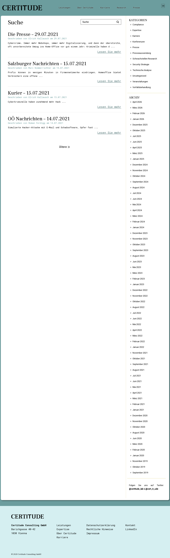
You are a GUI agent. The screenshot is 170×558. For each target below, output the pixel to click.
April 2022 (137, 330)
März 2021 (137, 398)
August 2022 (138, 307)
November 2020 (140, 421)
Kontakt (130, 525)
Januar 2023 (138, 284)
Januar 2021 (138, 410)
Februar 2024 (139, 221)
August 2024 (138, 187)
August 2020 (138, 432)
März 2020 (137, 444)
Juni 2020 (137, 438)
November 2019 (140, 461)
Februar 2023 (139, 278)
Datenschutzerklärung (100, 525)
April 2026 (137, 102)
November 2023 (140, 239)
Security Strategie (141, 64)
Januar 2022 (138, 347)
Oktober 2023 (139, 244)
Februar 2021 (139, 404)
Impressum (92, 533)
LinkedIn (131, 529)
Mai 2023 (137, 267)
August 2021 (138, 370)
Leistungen (64, 7)
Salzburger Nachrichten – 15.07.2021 (47, 63)
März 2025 (137, 153)
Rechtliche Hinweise (99, 529)
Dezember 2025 (140, 124)
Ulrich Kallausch (38, 38)
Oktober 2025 (139, 130)
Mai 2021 (137, 387)
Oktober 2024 (139, 176)
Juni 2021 (137, 381)
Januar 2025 (138, 159)
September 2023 (140, 250)
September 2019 (140, 472)
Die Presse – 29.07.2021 (33, 34)
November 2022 (140, 296)
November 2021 (140, 353)
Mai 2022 (137, 324)
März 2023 (137, 273)
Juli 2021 (137, 375)
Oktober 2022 (139, 301)
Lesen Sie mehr (109, 52)
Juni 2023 (137, 261)
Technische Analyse (142, 70)
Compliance (138, 24)
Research (121, 7)
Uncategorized (139, 76)
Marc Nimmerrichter (39, 67)
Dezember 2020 (140, 415)
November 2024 (140, 170)
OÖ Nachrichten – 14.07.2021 (39, 119)
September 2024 (140, 182)
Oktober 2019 (139, 467)
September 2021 (140, 364)
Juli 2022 (137, 313)
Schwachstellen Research (145, 58)
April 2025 (137, 147)
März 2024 (137, 216)
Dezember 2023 (140, 233)
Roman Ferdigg (36, 123)
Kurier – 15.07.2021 (28, 93)
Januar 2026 (138, 119)
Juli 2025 (137, 136)
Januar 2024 (138, 227)
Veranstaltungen (140, 81)
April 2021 (137, 393)
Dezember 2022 (140, 290)
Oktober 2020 (139, 427)
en (163, 6)
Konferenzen (139, 41)
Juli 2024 (137, 193)
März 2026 (137, 107)
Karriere (105, 7)
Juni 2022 (137, 318)
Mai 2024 (137, 204)
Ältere (64, 147)
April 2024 (137, 210)
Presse (136, 7)
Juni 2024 (137, 199)
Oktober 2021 (139, 358)
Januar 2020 (138, 455)
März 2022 (137, 335)
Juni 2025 (137, 142)
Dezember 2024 (140, 164)
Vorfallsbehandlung (142, 87)
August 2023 (138, 256)
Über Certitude (85, 7)
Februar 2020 (139, 450)
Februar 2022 (139, 341)
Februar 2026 (139, 113)
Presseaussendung (142, 53)
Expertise (137, 30)
